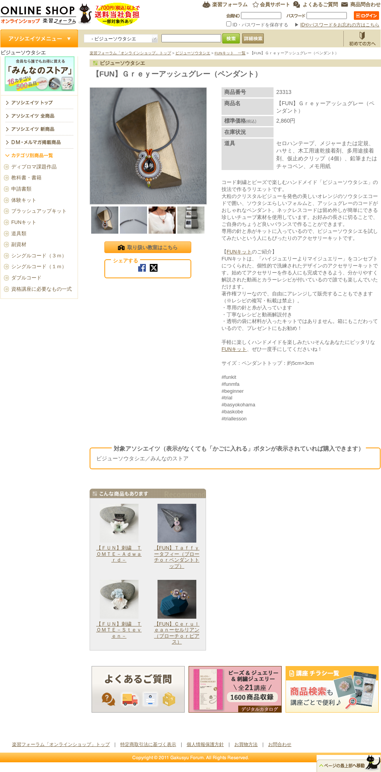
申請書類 (21, 189)
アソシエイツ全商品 (39, 115)
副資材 (18, 244)
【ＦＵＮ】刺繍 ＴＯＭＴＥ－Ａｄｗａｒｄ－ (119, 554)
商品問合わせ (365, 4)
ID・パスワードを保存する (258, 25)
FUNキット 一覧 (230, 53)
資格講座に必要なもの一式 (41, 289)
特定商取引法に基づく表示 (148, 744)
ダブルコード (26, 278)
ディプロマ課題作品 (34, 167)
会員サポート (275, 4)
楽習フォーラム (230, 4)
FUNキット (239, 252)
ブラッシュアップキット (39, 211)
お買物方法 (362, 38)
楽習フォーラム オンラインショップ (70, 14)
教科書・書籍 (26, 177)
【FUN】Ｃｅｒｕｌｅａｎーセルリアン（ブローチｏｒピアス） (176, 633)
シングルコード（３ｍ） (39, 255)
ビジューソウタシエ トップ (39, 102)
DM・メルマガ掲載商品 (39, 141)
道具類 (18, 233)
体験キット (23, 200)
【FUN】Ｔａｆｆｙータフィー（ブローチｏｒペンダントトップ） (176, 557)
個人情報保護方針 (205, 744)
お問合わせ (279, 744)
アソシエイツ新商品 (39, 128)
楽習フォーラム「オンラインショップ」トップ (130, 53)
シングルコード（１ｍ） (39, 266)
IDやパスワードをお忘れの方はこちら (339, 25)
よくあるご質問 (320, 4)
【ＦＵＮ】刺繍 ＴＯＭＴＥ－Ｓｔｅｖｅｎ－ (119, 630)
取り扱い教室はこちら (147, 248)
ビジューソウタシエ (192, 53)
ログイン (366, 15)
